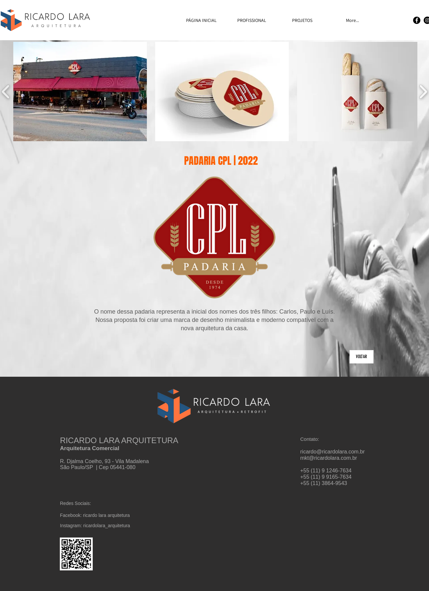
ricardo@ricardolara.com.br (332, 451)
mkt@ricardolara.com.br (328, 458)
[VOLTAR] (362, 356)
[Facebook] (416, 20)
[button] (80, 91)
